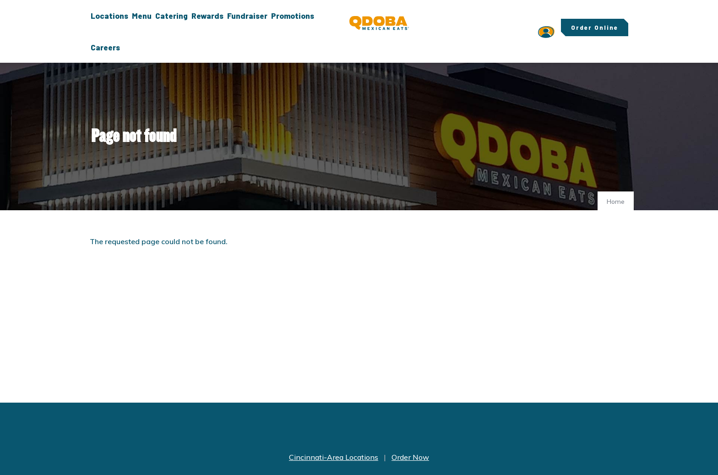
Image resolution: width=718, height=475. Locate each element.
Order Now (410, 457)
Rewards (207, 15)
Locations (109, 15)
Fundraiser (247, 15)
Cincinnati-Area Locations (333, 457)
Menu (142, 15)
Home (616, 201)
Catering (171, 15)
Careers (105, 47)
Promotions (292, 15)
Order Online (594, 27)
